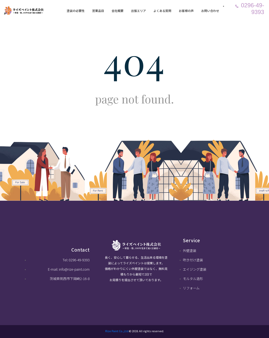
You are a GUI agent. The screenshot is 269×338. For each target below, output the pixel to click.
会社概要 (117, 10)
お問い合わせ (210, 10)
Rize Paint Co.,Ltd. (117, 331)
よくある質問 (162, 10)
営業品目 (98, 10)
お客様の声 (186, 10)
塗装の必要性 (76, 10)
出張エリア (138, 10)
